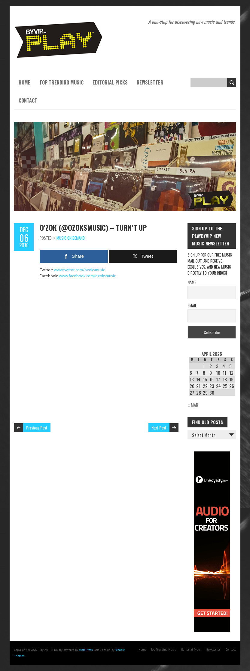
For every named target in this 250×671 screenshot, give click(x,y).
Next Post (158, 427)
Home (24, 82)
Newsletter (150, 82)
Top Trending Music (61, 82)
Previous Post (36, 427)
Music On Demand (70, 238)
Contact (28, 100)
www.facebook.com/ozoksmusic (87, 276)
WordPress (86, 650)
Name (192, 282)
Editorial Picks (110, 82)
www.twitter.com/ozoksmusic (79, 269)
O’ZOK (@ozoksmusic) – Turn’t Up (93, 227)
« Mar (193, 405)
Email (192, 305)
